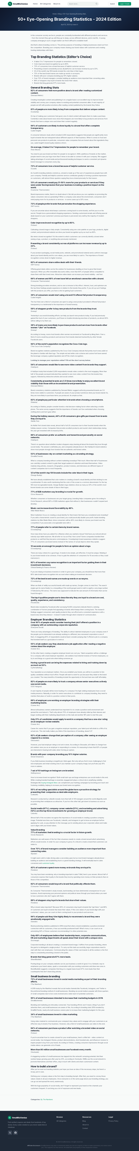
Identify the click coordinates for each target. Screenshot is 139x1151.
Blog (59, 14)
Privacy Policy (113, 1121)
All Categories (45, 4)
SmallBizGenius (20, 4)
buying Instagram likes (49, 783)
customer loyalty (48, 863)
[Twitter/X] (10, 1133)
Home (35, 4)
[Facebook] (15, 1133)
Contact (85, 1128)
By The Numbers (47, 1099)
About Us (56, 4)
